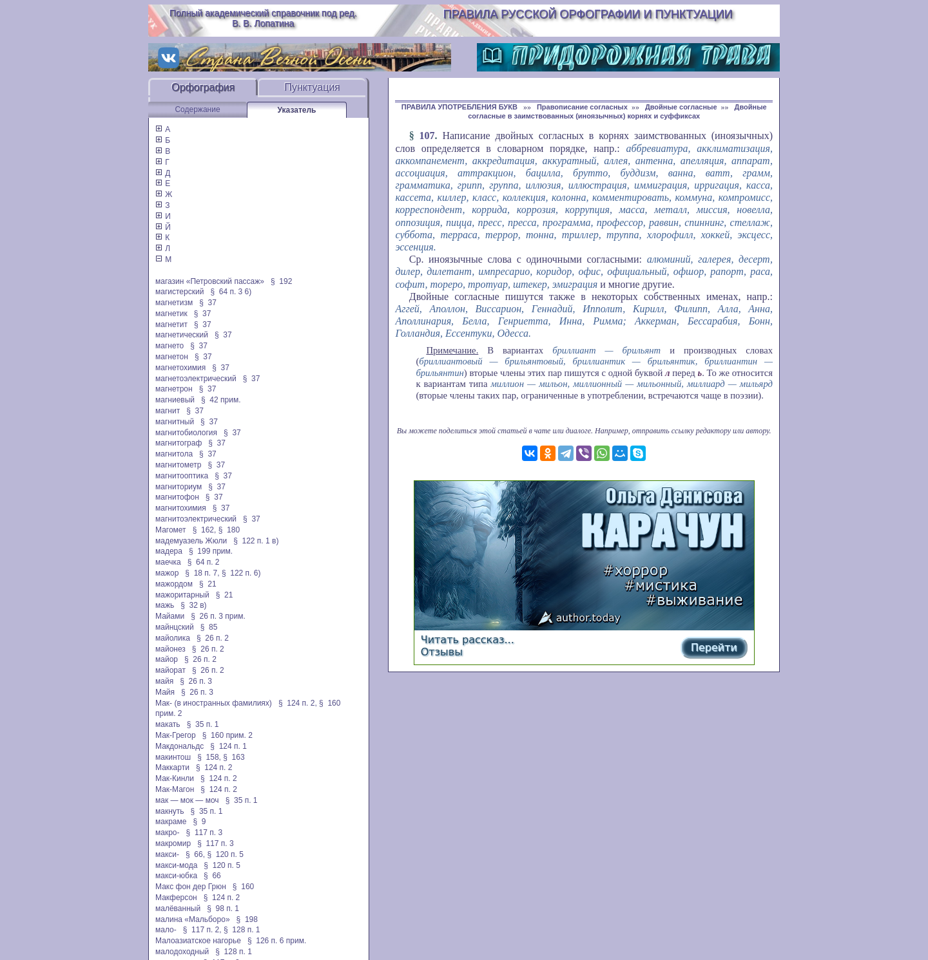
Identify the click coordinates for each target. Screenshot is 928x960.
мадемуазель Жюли (191, 540)
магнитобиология (186, 432)
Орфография (203, 87)
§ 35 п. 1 (203, 724)
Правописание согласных (582, 107)
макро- (167, 832)
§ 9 (199, 821)
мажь (164, 605)
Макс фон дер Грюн (190, 886)
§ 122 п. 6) (241, 573)
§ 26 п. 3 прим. (218, 616)
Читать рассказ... (467, 640)
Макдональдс (179, 746)
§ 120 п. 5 (225, 854)
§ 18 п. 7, (202, 573)
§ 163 (233, 757)
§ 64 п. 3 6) (230, 291)
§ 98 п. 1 (223, 908)
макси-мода (176, 865)
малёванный (177, 908)
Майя (165, 692)
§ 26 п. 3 (196, 681)
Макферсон (176, 897)
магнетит (171, 324)
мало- (166, 929)
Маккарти (172, 767)
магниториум (178, 486)
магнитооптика (181, 475)
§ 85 (209, 627)
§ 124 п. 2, (297, 703)
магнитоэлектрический (196, 518)
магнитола (174, 453)
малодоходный (182, 951)
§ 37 (208, 302)
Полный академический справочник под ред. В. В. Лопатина (263, 18)
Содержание (197, 109)
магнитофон (177, 497)
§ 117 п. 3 (204, 832)
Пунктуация (312, 87)
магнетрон (174, 388)
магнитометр (178, 464)
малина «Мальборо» (192, 919)
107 (427, 135)
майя (164, 681)
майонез (170, 649)
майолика (172, 638)
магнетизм (174, 302)
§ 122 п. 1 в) (255, 540)
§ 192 (281, 281)
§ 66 (212, 875)
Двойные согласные (681, 107)
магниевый (175, 399)
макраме (170, 821)
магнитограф (178, 442)
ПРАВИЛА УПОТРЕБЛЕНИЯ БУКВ (460, 107)
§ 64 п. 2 (204, 562)
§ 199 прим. (211, 551)
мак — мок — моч (187, 800)
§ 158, (209, 757)
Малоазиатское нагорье (198, 940)
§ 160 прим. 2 (227, 735)
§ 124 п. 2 (214, 767)
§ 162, (205, 529)
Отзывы (442, 652)
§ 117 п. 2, (202, 929)
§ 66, (195, 854)
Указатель (297, 110)
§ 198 (247, 919)
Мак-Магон (174, 789)
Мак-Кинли (174, 778)
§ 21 (208, 583)
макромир (173, 843)
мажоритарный (182, 594)
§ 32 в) (193, 605)
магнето (169, 345)
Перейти (714, 647)
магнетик (171, 313)
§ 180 (229, 529)
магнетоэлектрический (196, 378)
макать (167, 724)
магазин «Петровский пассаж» (209, 281)
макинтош (173, 757)
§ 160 (243, 886)
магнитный (174, 421)
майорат (170, 670)
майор (166, 659)
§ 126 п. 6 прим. (276, 940)
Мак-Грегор (175, 735)
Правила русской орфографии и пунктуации (588, 14)
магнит (167, 410)
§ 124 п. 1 (228, 746)
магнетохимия (180, 367)
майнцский (174, 627)
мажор (167, 573)
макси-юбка (176, 875)
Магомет (170, 529)
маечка (168, 562)
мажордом (174, 583)
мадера (168, 551)
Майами (169, 616)
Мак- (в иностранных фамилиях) (213, 703)
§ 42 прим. (220, 399)
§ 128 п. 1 (242, 929)
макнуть (169, 811)
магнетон (171, 356)
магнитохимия (180, 508)
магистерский (179, 291)
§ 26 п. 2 (213, 638)
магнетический (181, 334)
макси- (167, 854)
